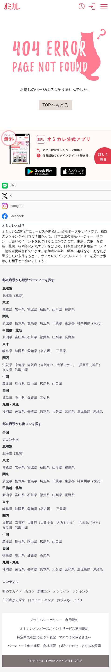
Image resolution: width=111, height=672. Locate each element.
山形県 (57, 310)
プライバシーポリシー (46, 620)
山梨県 (57, 337)
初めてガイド (12, 591)
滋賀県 (7, 365)
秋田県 (45, 310)
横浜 (97, 323)
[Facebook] (55, 216)
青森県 (7, 310)
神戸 (95, 365)
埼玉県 (45, 323)
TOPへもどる (55, 105)
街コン (30, 591)
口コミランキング (41, 600)
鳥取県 (7, 384)
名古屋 (45, 351)
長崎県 (32, 412)
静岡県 (20, 351)
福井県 (45, 337)
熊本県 (45, 412)
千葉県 (57, 323)
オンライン (61, 591)
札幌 (18, 296)
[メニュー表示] (104, 6)
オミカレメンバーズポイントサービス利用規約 (54, 628)
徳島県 (7, 398)
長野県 (70, 337)
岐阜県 (7, 351)
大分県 (57, 412)
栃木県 (20, 323)
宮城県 (32, 310)
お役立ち (63, 600)
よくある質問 (91, 646)
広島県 (45, 384)
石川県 (32, 337)
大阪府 (32, 365)
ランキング (80, 591)
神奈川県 (83, 323)
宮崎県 (70, 412)
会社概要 (49, 646)
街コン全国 (10, 440)
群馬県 (32, 323)
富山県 (20, 337)
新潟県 (7, 337)
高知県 (45, 398)
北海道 (7, 296)
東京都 (70, 323)
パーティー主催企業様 (23, 646)
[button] (81, 6)
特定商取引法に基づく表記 (36, 637)
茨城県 (7, 323)
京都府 (20, 365)
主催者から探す (13, 600)
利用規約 (71, 620)
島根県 (20, 384)
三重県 (61, 351)
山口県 (57, 384)
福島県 (70, 310)
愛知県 (32, 351)
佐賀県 (20, 412)
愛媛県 (32, 398)
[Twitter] (55, 196)
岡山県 (32, 384)
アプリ (78, 600)
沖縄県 (98, 412)
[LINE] (55, 185)
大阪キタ (46, 365)
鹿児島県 (83, 412)
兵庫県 (84, 365)
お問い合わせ (68, 646)
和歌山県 (21, 370)
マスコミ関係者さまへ (75, 637)
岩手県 (20, 310)
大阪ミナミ (65, 365)
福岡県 (7, 412)
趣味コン (43, 591)
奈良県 (7, 370)
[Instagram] (55, 206)
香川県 (20, 398)
